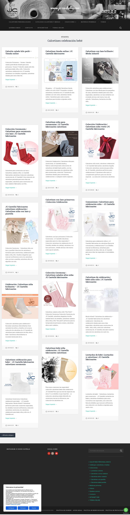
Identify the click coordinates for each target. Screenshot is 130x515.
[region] (22, 498)
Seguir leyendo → (11, 110)
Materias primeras (88, 22)
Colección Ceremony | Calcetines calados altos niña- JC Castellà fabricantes (60, 275)
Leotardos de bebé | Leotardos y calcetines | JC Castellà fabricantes (99, 357)
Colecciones (70, 22)
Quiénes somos (14, 28)
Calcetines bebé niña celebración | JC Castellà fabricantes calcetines (57, 350)
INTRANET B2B (42, 28)
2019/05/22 (51, 261)
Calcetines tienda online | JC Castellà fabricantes (59, 52)
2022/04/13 (10, 117)
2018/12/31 (10, 426)
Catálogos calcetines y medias (47, 22)
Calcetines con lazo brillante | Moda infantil (100, 52)
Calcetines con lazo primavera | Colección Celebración (60, 201)
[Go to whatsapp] (126, 510)
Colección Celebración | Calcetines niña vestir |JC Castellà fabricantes (98, 126)
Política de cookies (15, 504)
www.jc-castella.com (65, 8)
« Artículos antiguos (8, 436)
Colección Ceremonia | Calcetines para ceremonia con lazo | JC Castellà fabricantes (18, 132)
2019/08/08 (91, 190)
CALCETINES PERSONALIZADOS (20, 22)
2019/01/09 (91, 419)
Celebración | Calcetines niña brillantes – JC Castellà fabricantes (19, 286)
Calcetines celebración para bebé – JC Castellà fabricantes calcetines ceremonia (19, 362)
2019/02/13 (51, 412)
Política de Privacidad (114, 511)
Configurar (11, 508)
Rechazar (23, 508)
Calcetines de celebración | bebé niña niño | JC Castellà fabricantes (99, 279)
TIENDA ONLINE (58, 28)
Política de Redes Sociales (94, 511)
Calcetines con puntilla (98, 480)
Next (36, 73)
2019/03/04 (51, 336)
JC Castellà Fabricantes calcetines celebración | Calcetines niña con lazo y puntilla (18, 210)
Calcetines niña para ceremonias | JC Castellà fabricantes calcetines (57, 124)
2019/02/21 (10, 348)
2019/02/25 (91, 343)
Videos (103, 22)
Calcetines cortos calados (99, 474)
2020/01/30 (91, 112)
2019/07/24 (10, 195)
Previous (4, 73)
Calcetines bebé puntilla (98, 483)
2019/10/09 (51, 188)
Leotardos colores (97, 471)
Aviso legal (77, 511)
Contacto (29, 28)
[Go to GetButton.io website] (126, 513)
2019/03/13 (10, 272)
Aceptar (34, 508)
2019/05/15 (91, 265)
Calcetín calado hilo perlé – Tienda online (18, 52)
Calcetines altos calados (99, 477)
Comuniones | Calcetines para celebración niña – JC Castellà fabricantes (100, 204)
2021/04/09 (51, 110)
